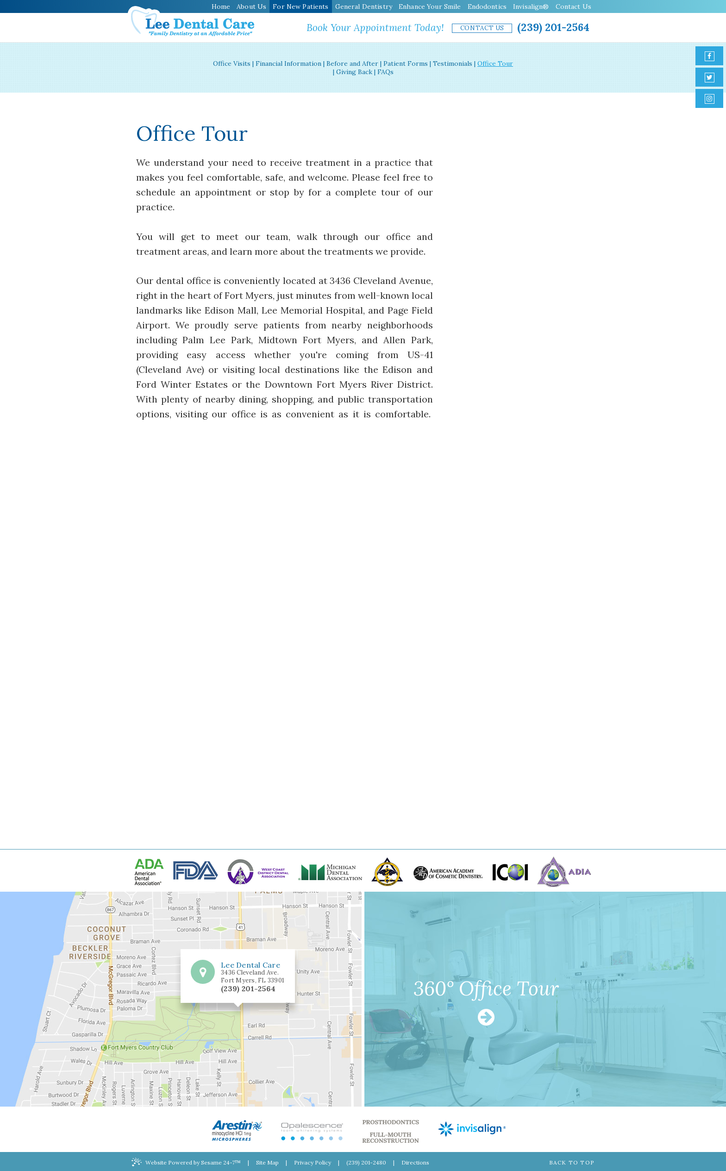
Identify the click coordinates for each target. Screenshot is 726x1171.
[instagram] (709, 98)
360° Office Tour (486, 1003)
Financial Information (288, 63)
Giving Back (354, 72)
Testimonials (452, 63)
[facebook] (709, 55)
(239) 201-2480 (366, 1162)
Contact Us (482, 28)
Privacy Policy (312, 1162)
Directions (415, 1162)
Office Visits (231, 63)
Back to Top (572, 1162)
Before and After (352, 63)
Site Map (267, 1162)
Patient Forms (405, 63)
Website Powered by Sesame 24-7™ (186, 1162)
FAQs (385, 72)
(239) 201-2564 (553, 27)
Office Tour (495, 63)
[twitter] (709, 77)
